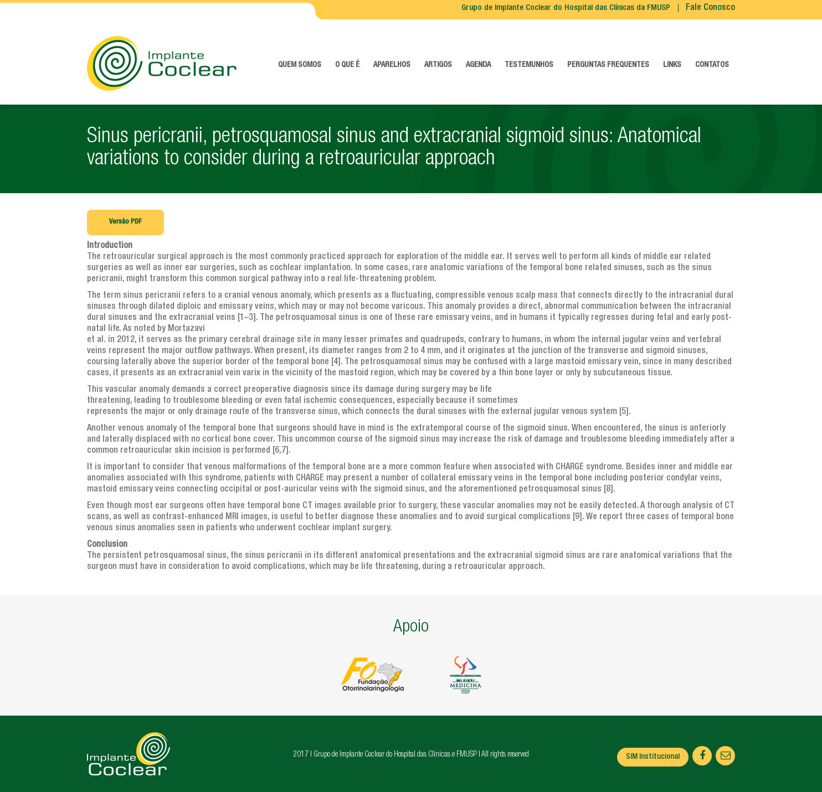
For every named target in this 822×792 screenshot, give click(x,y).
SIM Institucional (653, 757)
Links (672, 65)
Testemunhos (529, 65)
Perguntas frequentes (608, 65)
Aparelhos (391, 65)
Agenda (478, 65)
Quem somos (299, 65)
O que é (347, 65)
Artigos (438, 65)
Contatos (712, 65)
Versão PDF (125, 222)
